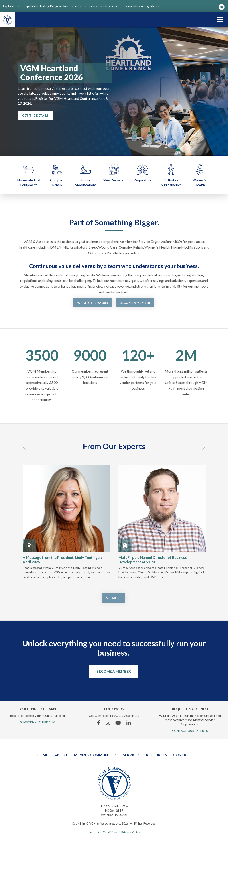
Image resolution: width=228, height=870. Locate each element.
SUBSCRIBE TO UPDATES (38, 722)
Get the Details (35, 115)
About (61, 755)
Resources (156, 755)
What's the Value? (92, 302)
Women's (199, 175)
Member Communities (95, 755)
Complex (57, 175)
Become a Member (135, 302)
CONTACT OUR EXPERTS (190, 731)
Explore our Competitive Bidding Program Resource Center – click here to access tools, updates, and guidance (81, 6)
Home (85, 175)
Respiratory (142, 172)
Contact (182, 755)
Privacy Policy (130, 832)
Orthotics (171, 175)
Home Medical (28, 175)
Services (131, 755)
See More (113, 598)
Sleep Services (114, 172)
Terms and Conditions (102, 832)
